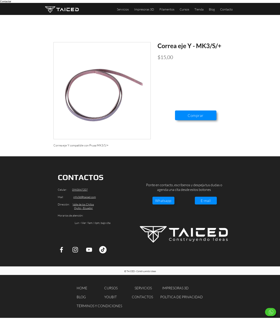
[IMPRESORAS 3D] (176, 288)
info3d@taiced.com (84, 197)
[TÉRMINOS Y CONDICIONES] (99, 305)
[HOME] (83, 288)
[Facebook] (61, 249)
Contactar (5, 1)
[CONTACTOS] (143, 297)
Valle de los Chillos (83, 204)
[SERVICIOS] (144, 288)
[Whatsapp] (163, 200)
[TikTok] (103, 249)
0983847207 (80, 189)
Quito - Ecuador (83, 208)
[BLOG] (83, 297)
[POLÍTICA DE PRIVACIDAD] (182, 297)
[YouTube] (89, 249)
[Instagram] (75, 249)
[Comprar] (195, 115)
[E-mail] (206, 200)
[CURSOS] (113, 288)
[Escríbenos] (270, 312)
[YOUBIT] (113, 297)
